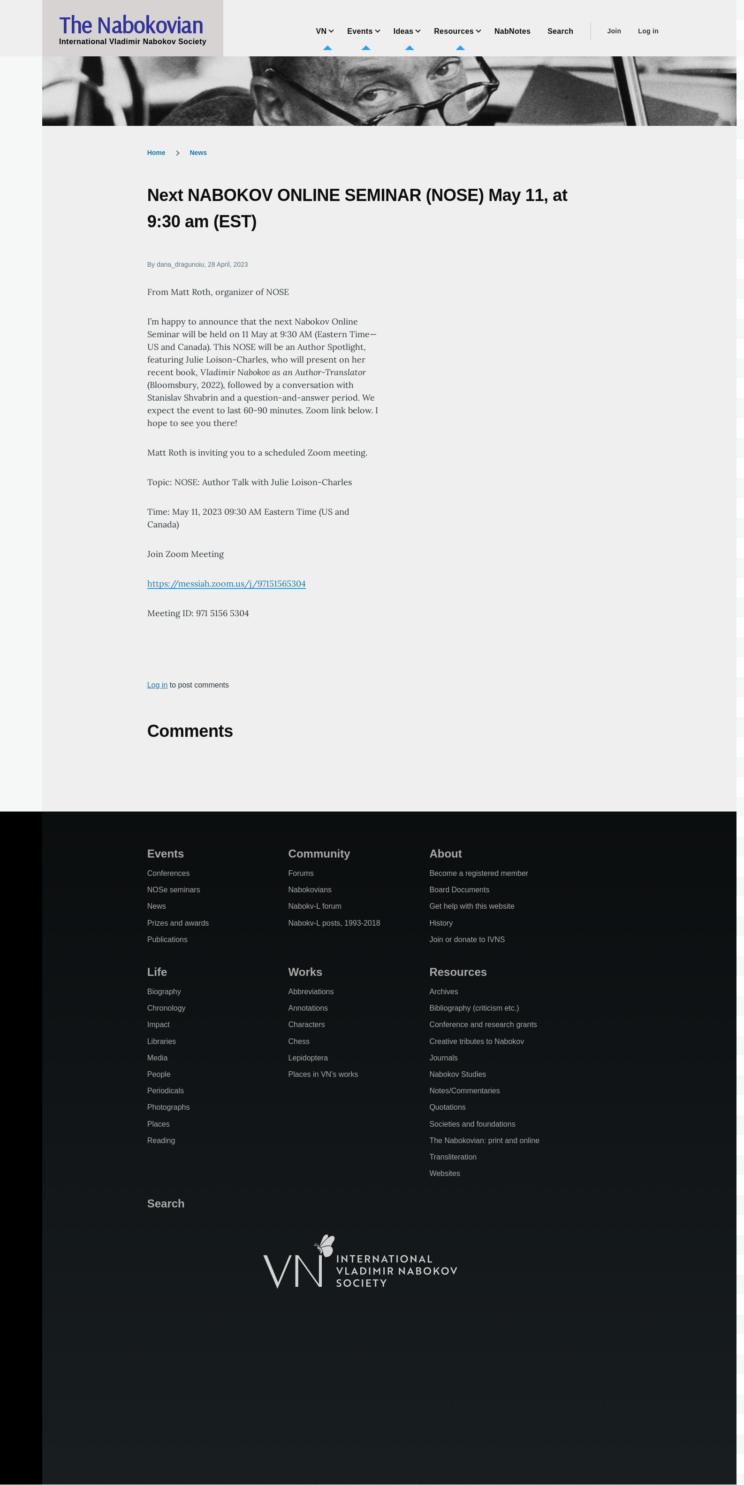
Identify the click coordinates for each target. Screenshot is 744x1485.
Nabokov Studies (457, 1074)
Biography (164, 992)
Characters (306, 1025)
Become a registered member (478, 873)
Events (165, 853)
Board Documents (459, 890)
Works (305, 972)
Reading (161, 1141)
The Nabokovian (131, 25)
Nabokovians (310, 890)
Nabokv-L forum (315, 906)
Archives (443, 992)
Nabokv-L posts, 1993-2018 (334, 923)
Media (157, 1058)
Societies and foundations (472, 1124)
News (198, 152)
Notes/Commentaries (464, 1091)
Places (158, 1124)
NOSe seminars (173, 890)
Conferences (168, 873)
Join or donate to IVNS (467, 940)
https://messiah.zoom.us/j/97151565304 (226, 583)
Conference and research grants (483, 1025)
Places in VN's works (323, 1074)
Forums (301, 873)
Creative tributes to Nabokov (476, 1041)
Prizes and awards (178, 923)
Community (319, 853)
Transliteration (453, 1157)
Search (166, 1203)
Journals (443, 1058)
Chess (299, 1041)
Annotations (308, 1008)
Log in (648, 31)
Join (614, 31)
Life (157, 972)
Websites (444, 1173)
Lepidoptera (308, 1058)
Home (156, 152)
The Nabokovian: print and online (484, 1141)
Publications (167, 940)
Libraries (161, 1041)
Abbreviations (311, 992)
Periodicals (165, 1091)
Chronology (166, 1008)
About (445, 853)
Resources (458, 972)
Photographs (168, 1107)
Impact (158, 1025)
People (159, 1074)
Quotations (447, 1107)
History (441, 923)
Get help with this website (471, 906)
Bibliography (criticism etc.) (474, 1008)
